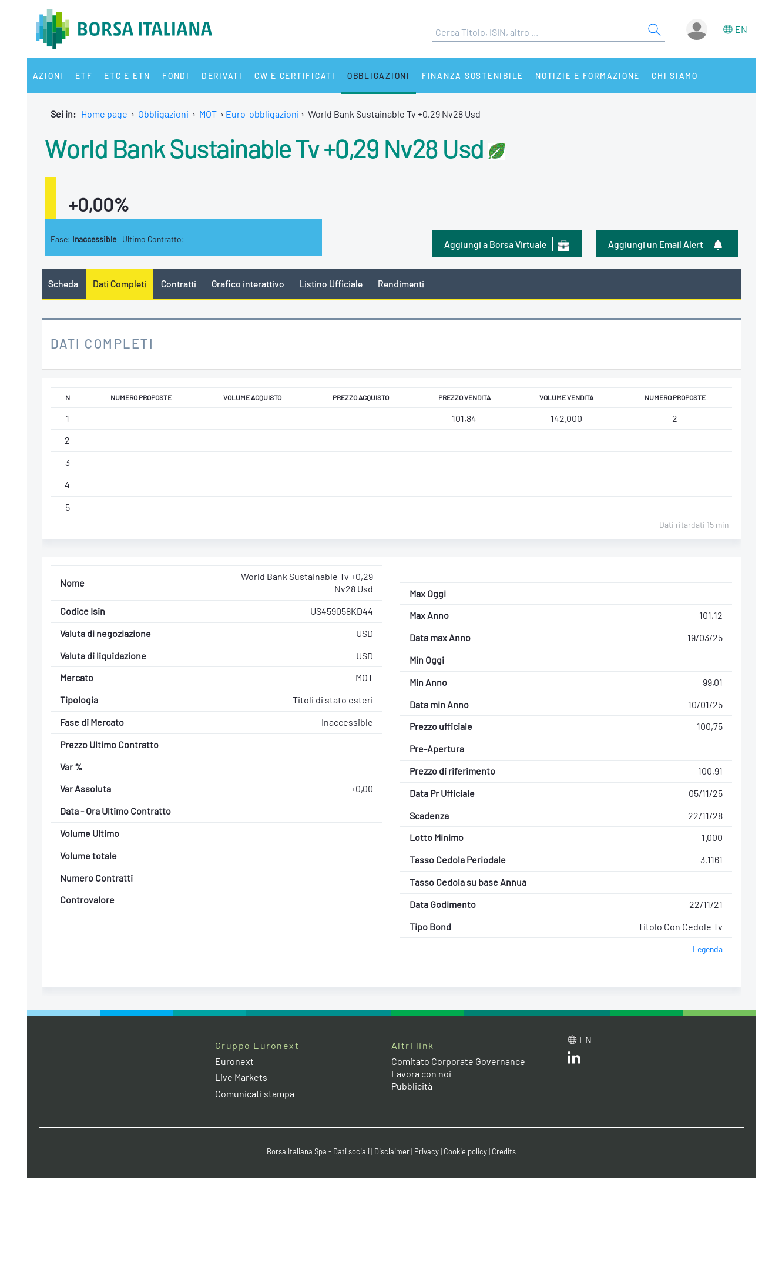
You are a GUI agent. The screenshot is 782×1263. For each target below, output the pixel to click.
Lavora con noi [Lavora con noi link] (421, 1073)
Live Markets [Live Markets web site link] (241, 1077)
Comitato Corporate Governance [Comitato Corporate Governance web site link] (458, 1061)
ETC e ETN (127, 76)
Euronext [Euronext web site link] (234, 1061)
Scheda (63, 283)
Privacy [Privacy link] (426, 1151)
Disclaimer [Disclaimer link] (392, 1151)
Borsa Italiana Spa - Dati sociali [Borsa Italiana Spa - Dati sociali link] (318, 1151)
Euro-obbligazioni (262, 113)
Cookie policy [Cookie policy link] (465, 1151)
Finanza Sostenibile (472, 76)
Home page (104, 113)
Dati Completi (119, 283)
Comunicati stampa (254, 1093)
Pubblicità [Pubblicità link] (411, 1085)
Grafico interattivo (248, 283)
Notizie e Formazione (587, 76)
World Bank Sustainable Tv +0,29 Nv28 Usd (264, 147)
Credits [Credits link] (504, 1151)
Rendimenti (401, 283)
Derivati (222, 76)
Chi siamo (675, 76)
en (741, 29)
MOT (208, 113)
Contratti (178, 283)
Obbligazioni (378, 76)
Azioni (48, 76)
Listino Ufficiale (331, 283)
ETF (83, 76)
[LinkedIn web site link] (574, 1060)
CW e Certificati (294, 76)
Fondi (176, 76)
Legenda (708, 949)
